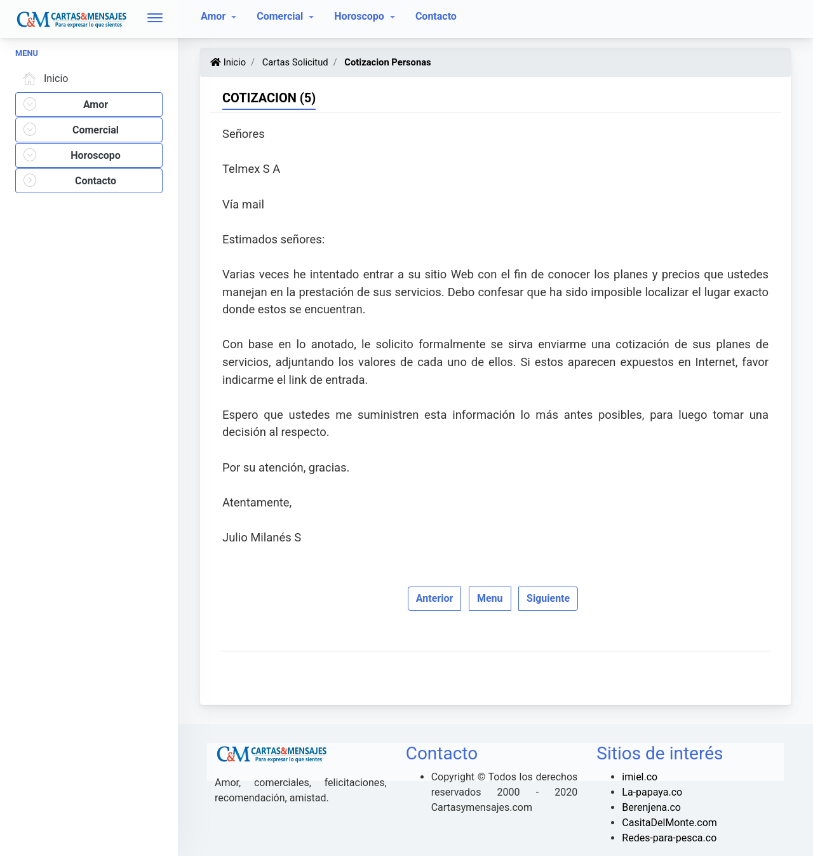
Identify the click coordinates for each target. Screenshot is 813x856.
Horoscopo (360, 16)
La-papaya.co (652, 792)
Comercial (281, 16)
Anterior (435, 598)
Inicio (43, 79)
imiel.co (639, 777)
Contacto (436, 16)
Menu (490, 598)
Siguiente (548, 598)
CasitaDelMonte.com (669, 823)
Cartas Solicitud (294, 62)
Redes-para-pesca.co (669, 838)
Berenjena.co (651, 807)
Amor (214, 16)
